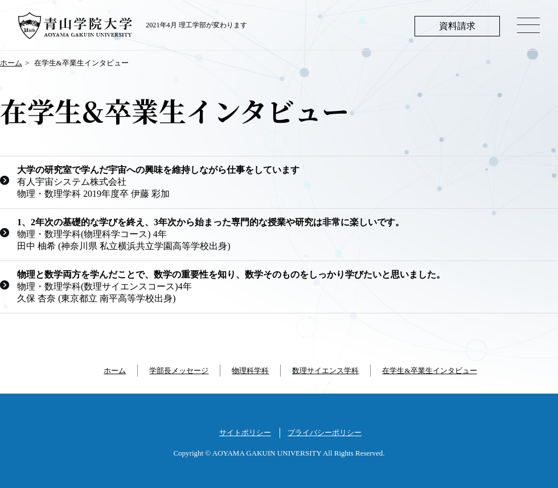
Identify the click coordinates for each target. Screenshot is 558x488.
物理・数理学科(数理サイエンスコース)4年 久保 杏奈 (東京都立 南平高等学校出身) (231, 286)
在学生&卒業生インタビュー (429, 370)
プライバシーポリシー (325, 432)
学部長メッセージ (178, 370)
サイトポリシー (245, 432)
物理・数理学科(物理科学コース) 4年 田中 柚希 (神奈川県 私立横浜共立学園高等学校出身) (210, 234)
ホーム (11, 63)
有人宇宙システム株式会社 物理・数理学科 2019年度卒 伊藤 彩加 (158, 181)
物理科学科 (250, 370)
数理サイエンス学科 (325, 370)
